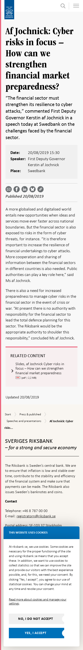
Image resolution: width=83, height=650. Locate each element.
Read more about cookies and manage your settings (37, 601)
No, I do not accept (35, 618)
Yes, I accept (35, 633)
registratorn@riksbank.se (36, 516)
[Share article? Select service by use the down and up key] (25, 189)
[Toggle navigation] (76, 5)
